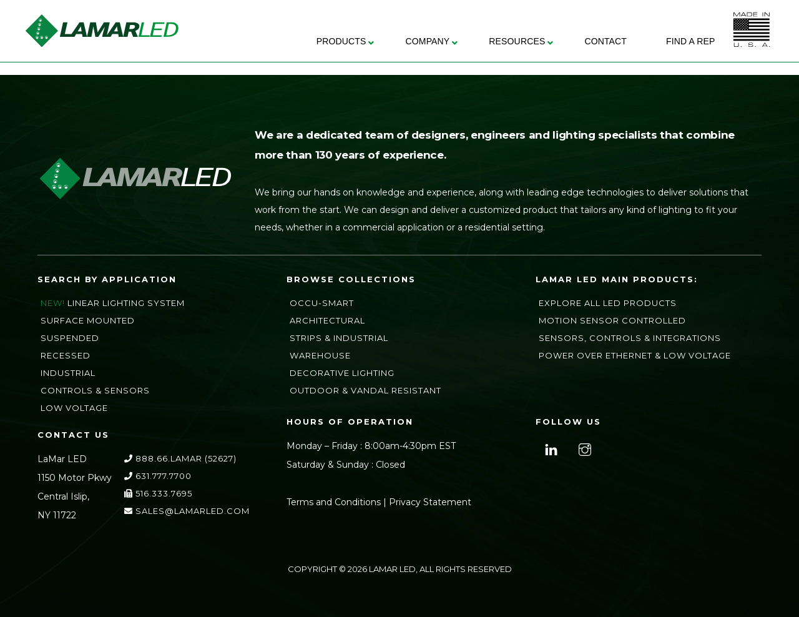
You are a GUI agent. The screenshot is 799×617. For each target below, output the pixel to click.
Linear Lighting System (126, 303)
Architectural (327, 320)
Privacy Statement (430, 502)
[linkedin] (550, 448)
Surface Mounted (88, 320)
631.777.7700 (158, 476)
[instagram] (583, 448)
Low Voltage (74, 408)
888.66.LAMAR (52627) (180, 458)
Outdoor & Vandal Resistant (365, 390)
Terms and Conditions (334, 502)
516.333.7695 (158, 493)
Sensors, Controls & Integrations (630, 338)
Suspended (70, 338)
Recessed (66, 355)
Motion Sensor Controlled (612, 320)
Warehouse (320, 355)
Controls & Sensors (95, 390)
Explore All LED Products (608, 303)
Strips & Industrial (339, 338)
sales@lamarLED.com (187, 511)
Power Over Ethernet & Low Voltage (635, 355)
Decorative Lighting (342, 373)
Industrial (68, 373)
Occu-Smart (322, 303)
